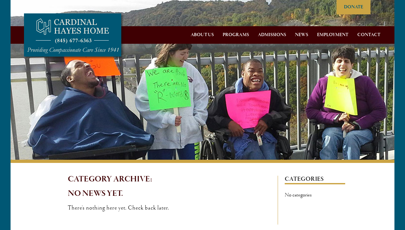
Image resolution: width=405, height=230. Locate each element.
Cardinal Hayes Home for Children (72, 35)
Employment (332, 35)
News (301, 35)
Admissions (272, 35)
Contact (368, 35)
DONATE (353, 7)
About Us (202, 35)
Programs (236, 35)
